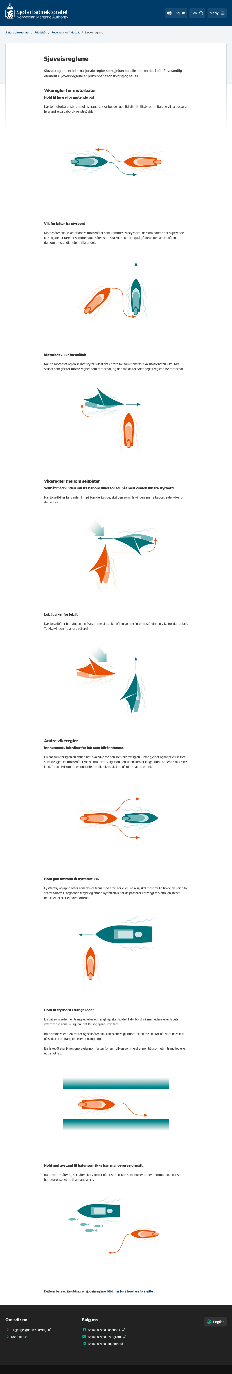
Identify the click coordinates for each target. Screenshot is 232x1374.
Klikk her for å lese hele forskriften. (131, 1291)
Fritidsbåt (40, 32)
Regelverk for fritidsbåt (65, 32)
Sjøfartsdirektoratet (17, 32)
